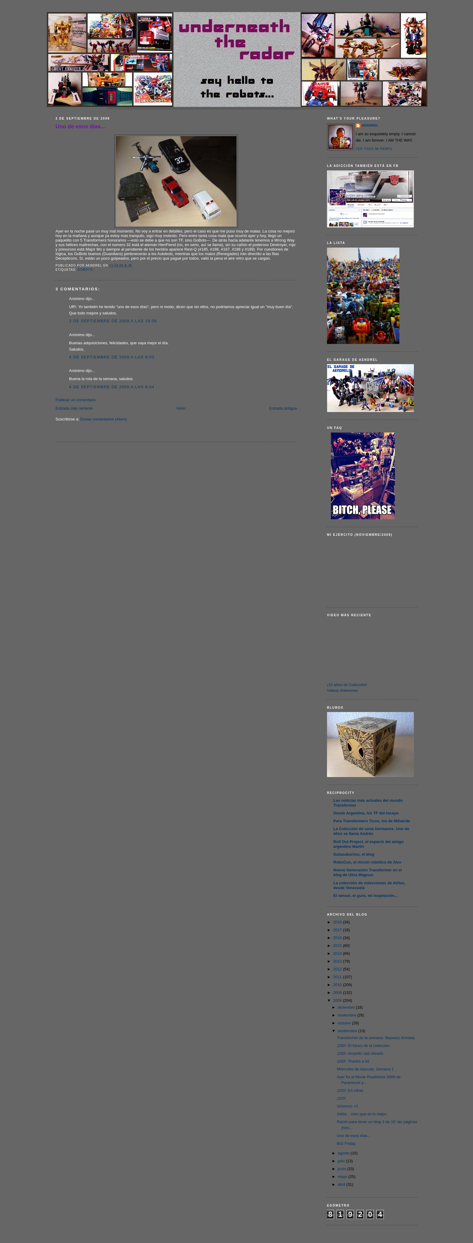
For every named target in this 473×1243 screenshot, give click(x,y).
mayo (343, 1176)
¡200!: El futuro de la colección (363, 1045)
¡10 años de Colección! (347, 684)
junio (342, 1168)
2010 (338, 984)
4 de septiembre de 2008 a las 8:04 (111, 387)
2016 (338, 937)
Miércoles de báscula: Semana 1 (365, 1069)
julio (342, 1161)
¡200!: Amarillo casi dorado (360, 1053)
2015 (338, 945)
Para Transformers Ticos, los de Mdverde (371, 821)
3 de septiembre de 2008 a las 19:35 (113, 321)
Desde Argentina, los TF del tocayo (365, 813)
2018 (338, 922)
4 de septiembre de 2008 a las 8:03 (111, 357)
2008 (338, 1000)
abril (342, 1184)
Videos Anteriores (342, 690)
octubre (345, 1023)
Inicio (181, 408)
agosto (344, 1153)
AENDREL (370, 125)
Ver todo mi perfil (374, 149)
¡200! (341, 1098)
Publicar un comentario (76, 400)
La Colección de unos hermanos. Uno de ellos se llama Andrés (371, 831)
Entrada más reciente (74, 408)
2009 (338, 992)
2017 (338, 930)
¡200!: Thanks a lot (353, 1061)
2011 (338, 977)
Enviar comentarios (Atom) (103, 419)
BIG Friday (346, 1143)
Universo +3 (347, 1106)
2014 (338, 953)
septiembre (348, 1031)
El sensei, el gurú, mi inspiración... (365, 895)
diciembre (347, 1007)
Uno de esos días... (80, 126)
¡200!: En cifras (350, 1090)
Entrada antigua (283, 408)
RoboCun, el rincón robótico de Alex (367, 862)
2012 (338, 969)
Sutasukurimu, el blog (353, 854)
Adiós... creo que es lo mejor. (362, 1114)
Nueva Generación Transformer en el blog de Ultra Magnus (367, 872)
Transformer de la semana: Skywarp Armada (375, 1037)
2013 (338, 961)
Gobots (85, 269)
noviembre (347, 1015)
